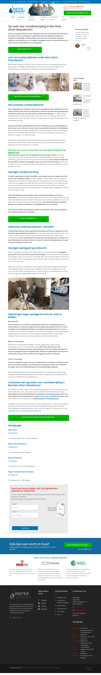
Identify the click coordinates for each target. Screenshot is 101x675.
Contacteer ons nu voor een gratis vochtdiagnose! (24, 411)
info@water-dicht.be (80, 612)
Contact (85, 17)
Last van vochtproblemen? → (28, 219)
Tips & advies (60, 613)
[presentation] (25, 523)
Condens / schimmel (32, 18)
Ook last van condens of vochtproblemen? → (28, 97)
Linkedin (42, 605)
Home (13, 17)
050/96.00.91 (13, 449)
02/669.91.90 (13, 477)
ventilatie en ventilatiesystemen (48, 394)
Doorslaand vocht (56, 18)
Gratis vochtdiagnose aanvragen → (78, 547)
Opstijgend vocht (21, 18)
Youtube (42, 608)
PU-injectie (66, 18)
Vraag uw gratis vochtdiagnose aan (77, 13)
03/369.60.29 (13, 463)
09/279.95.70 (13, 435)
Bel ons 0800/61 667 (85, 551)
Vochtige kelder (45, 18)
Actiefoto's (76, 17)
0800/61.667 (14, 152)
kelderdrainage (38, 399)
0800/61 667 (17, 619)
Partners (57, 669)
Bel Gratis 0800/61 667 (76, 7)
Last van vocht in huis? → (25, 50)
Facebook (42, 602)
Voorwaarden (25, 669)
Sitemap (32, 669)
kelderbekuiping (52, 399)
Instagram (42, 611)
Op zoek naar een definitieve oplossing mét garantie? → (38, 418)
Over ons (59, 616)
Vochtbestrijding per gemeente (45, 669)
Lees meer (78, 41)
